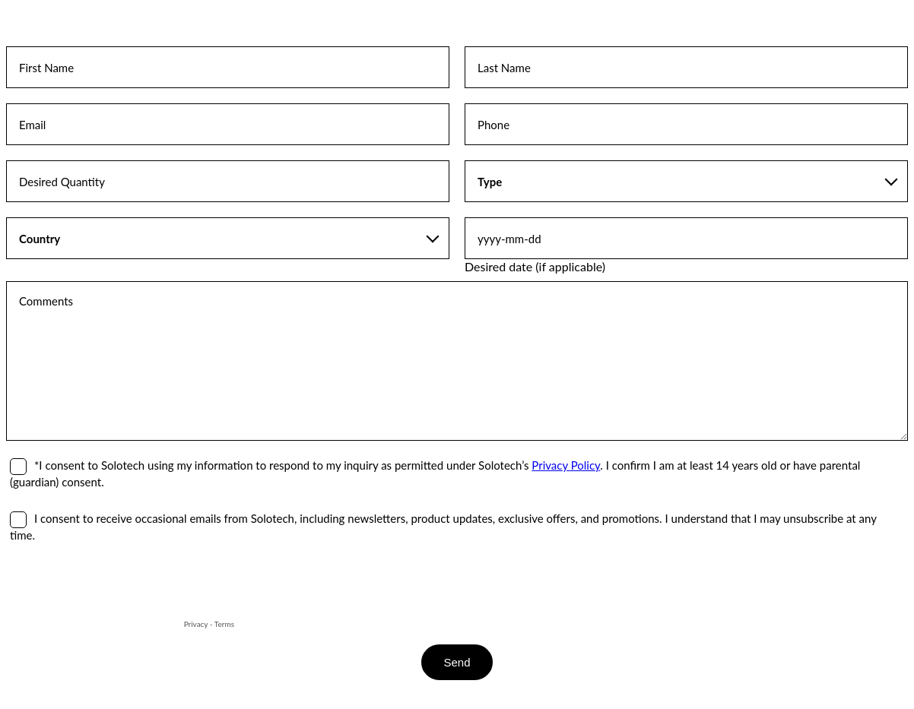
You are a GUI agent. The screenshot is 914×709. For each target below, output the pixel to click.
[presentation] (121, 586)
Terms (224, 623)
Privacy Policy (566, 465)
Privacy (196, 623)
